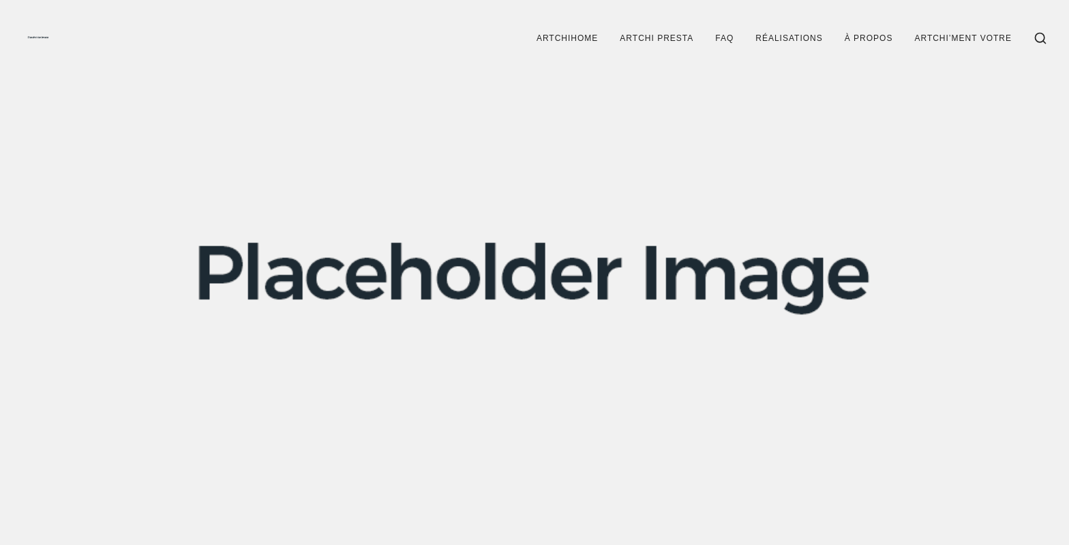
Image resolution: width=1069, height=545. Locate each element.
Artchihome (567, 38)
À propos (869, 38)
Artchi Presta (656, 38)
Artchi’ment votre (963, 38)
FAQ (724, 38)
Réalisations (788, 38)
